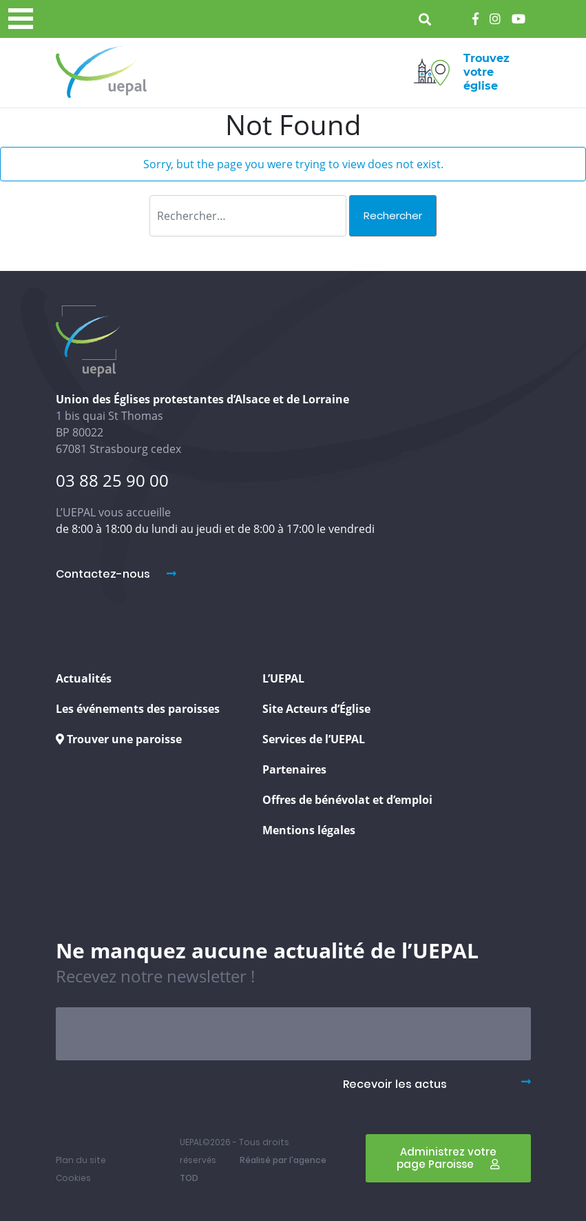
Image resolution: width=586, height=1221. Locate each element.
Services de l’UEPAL (313, 739)
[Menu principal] (20, 18)
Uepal (101, 72)
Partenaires (294, 769)
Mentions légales (308, 830)
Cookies (73, 1178)
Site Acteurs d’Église (316, 708)
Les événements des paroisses (138, 708)
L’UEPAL (283, 678)
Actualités (84, 678)
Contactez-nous (116, 574)
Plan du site (81, 1160)
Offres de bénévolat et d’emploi (347, 799)
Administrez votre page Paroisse (448, 1157)
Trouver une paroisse (119, 739)
